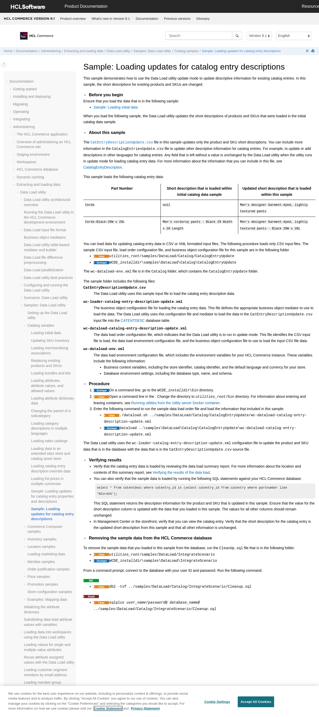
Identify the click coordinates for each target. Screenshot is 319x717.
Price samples (38, 346)
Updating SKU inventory (50, 110)
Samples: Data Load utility (152, 51)
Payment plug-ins (30, 517)
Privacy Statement (145, 709)
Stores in (37, 602)
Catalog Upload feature (38, 509)
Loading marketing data (46, 323)
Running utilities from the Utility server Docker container (175, 401)
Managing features (31, 565)
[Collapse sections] (308, 51)
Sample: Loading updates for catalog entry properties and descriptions (52, 265)
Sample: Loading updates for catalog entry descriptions (241, 51)
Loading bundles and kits (51, 142)
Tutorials (20, 643)
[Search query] (203, 36)
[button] (22, 74)
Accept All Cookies (256, 702)
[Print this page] (313, 51)
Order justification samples (48, 338)
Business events (30, 587)
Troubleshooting (26, 680)
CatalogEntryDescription (102, 167)
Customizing (23, 635)
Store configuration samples (49, 361)
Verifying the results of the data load (181, 470)
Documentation (147, 19)
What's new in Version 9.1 (111, 19)
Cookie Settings (217, 702)
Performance (23, 673)
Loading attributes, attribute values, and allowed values (47, 155)
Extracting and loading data (83, 51)
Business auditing (31, 580)
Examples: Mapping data (47, 368)
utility (118, 51)
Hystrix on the (38, 628)
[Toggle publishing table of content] (4, 63)
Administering (51, 51)
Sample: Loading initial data (116, 107)
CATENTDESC (133, 318)
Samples (20, 650)
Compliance (22, 658)
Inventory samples (42, 308)
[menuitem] (73, 18)
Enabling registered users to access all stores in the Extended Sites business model (45, 615)
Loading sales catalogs (49, 210)
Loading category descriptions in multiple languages (49, 197)
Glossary (202, 19)
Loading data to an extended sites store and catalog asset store (50, 223)
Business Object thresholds (38, 595)
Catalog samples (186, 51)
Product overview (73, 19)
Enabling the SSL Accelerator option (45, 557)
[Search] (237, 36)
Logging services (30, 572)
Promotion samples (42, 353)
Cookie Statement (108, 709)
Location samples (41, 316)
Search (22, 524)
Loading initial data (46, 102)
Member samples (41, 331)
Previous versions (177, 19)
